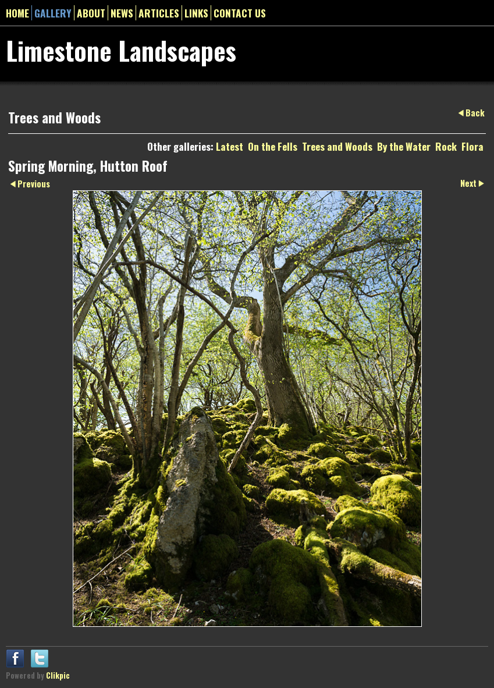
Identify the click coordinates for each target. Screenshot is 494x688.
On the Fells (272, 146)
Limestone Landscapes (121, 50)
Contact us (240, 12)
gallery (53, 12)
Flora (472, 146)
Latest (229, 146)
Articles (158, 12)
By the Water (404, 146)
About (91, 12)
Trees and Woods (337, 146)
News (122, 12)
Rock (446, 146)
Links (196, 12)
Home (17, 12)
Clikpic (58, 675)
